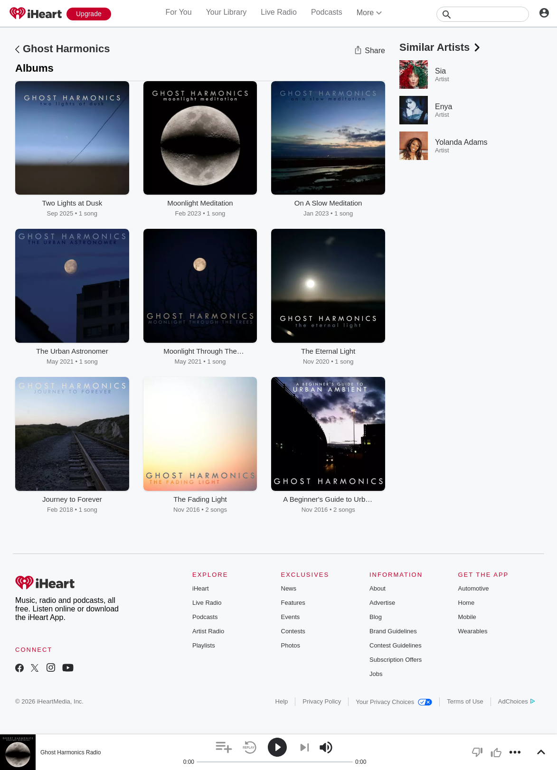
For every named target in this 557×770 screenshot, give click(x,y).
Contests (293, 631)
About (377, 588)
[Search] (482, 14)
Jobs (375, 673)
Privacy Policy (321, 701)
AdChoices (516, 701)
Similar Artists (440, 47)
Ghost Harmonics (66, 49)
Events (290, 616)
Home (466, 602)
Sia (440, 71)
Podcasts (326, 12)
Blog (375, 616)
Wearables (473, 631)
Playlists (203, 645)
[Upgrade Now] (88, 14)
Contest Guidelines (395, 645)
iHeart (200, 588)
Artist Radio (208, 631)
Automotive (473, 588)
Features (293, 602)
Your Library (226, 12)
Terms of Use (465, 701)
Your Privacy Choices (394, 701)
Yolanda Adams (461, 142)
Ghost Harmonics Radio (70, 752)
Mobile (467, 616)
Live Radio (279, 12)
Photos (290, 645)
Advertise (382, 602)
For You (178, 12)
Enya (443, 107)
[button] (224, 747)
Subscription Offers (395, 659)
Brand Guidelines (393, 631)
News (289, 588)
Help (281, 701)
